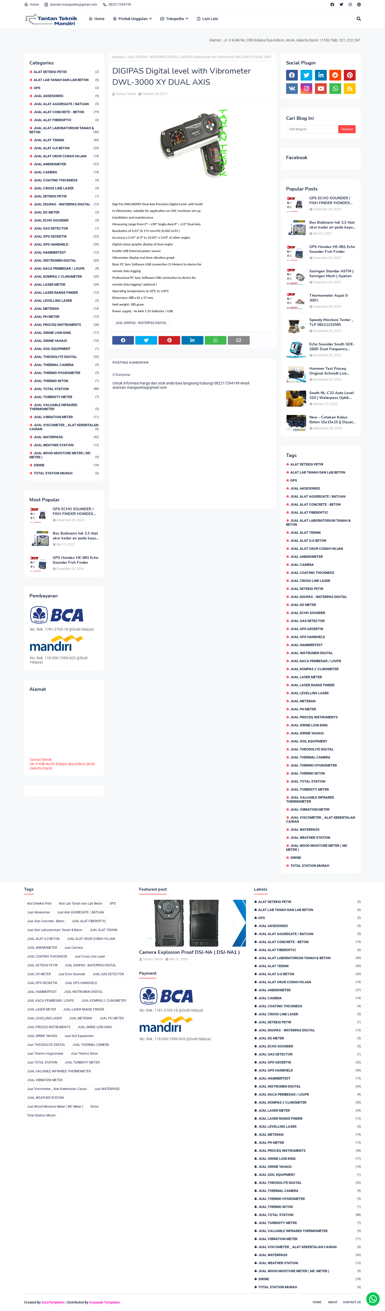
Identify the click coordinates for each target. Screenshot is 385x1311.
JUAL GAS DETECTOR (66, 228)
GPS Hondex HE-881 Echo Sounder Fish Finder (75, 560)
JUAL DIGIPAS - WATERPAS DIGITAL (66, 204)
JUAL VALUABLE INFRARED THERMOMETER (64, 407)
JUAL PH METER (66, 317)
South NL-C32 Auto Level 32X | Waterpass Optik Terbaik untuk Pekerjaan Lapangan (331, 395)
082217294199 (117, 4)
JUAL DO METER (66, 212)
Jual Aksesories (66, 96)
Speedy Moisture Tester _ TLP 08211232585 (331, 322)
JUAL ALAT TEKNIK (66, 140)
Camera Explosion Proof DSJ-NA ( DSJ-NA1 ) (189, 952)
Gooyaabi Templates (104, 1302)
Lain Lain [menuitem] (207, 19)
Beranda (118, 57)
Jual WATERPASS (66, 437)
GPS (66, 88)
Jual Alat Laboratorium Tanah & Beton (64, 130)
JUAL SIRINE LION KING (66, 333)
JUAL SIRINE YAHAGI (66, 341)
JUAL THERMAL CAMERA (66, 365)
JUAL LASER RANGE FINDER (66, 293)
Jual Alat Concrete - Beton (66, 112)
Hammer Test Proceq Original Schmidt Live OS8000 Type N (328, 371)
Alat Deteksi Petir (66, 72)
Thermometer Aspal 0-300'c (329, 298)
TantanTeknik (40, 759)
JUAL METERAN (66, 309)
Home (31, 4)
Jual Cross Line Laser (66, 188)
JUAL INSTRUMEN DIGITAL (66, 260)
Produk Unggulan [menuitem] (130, 19)
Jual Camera (66, 172)
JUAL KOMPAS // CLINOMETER (66, 277)
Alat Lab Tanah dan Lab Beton (66, 80)
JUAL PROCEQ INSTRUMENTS (66, 325)
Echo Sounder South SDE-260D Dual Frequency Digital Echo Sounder (332, 347)
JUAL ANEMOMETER (66, 164)
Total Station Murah (66, 473)
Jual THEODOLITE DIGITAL (66, 357)
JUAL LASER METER (66, 285)
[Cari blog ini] (312, 129)
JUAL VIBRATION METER (66, 417)
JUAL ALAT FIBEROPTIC (66, 120)
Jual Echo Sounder (66, 220)
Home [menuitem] (96, 19)
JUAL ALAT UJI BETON (66, 148)
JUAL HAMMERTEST (66, 252)
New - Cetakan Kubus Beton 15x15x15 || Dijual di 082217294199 (331, 420)
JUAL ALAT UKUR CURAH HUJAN (66, 156)
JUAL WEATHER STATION (66, 445)
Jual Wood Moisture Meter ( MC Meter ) (64, 455)
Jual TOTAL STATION (66, 389)
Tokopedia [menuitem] (172, 19)
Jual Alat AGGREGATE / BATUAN (66, 104)
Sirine (66, 465)
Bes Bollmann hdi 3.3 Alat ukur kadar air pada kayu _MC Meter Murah (75, 536)
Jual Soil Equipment (66, 349)
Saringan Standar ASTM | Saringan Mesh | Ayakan (331, 274)
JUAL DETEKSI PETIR (66, 196)
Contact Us (352, 1302)
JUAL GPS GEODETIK (66, 236)
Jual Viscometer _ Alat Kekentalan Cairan (64, 427)
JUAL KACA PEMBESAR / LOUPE (66, 268)
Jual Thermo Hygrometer (66, 373)
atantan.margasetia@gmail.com (70, 4)
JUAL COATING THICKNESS (66, 180)
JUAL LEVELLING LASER (66, 301)
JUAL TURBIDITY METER (66, 397)
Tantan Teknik (126, 94)
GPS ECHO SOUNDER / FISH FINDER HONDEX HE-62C (73, 511)
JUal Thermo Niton (66, 381)
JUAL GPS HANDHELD (66, 244)
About (333, 1302)
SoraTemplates (53, 1302)
